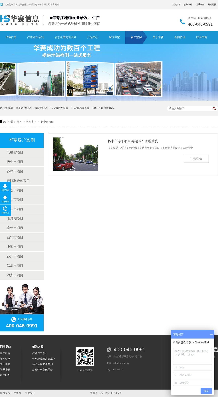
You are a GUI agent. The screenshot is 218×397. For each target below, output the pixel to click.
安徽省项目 (15, 152)
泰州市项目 (15, 228)
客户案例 (136, 37)
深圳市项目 (15, 266)
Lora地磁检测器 (80, 108)
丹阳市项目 (15, 209)
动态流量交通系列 (65, 37)
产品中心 (92, 37)
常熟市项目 (15, 190)
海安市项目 (15, 275)
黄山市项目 (15, 199)
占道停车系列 (35, 37)
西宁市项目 (15, 237)
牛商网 (17, 393)
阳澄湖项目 (15, 218)
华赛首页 (10, 37)
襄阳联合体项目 (18, 181)
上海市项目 (15, 247)
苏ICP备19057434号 (111, 393)
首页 (20, 121)
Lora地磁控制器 (59, 108)
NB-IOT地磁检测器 (103, 108)
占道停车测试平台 (42, 369)
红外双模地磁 (23, 108)
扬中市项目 (47, 121)
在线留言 (176, 4)
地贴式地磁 (41, 108)
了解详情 (196, 158)
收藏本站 (188, 4)
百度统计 (30, 393)
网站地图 (212, 4)
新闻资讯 (179, 37)
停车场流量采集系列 (43, 358)
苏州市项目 (15, 256)
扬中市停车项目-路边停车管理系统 (133, 141)
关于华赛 (158, 37)
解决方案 (114, 37)
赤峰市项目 (15, 171)
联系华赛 (200, 4)
